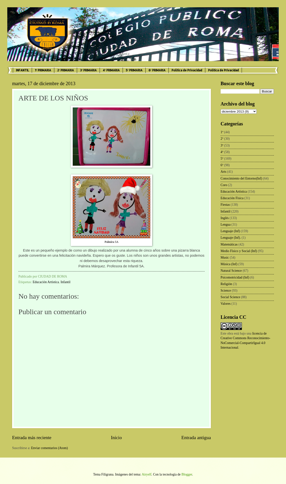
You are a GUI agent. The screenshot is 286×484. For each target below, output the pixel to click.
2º (222, 138)
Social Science (230, 297)
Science (226, 290)
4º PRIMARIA (111, 70)
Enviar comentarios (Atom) (49, 448)
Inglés (225, 218)
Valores (225, 303)
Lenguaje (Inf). (231, 237)
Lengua (225, 224)
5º (222, 158)
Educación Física (232, 198)
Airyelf (146, 474)
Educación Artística (46, 282)
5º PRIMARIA (134, 70)
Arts (223, 171)
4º (222, 152)
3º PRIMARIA (88, 70)
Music (225, 257)
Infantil (66, 282)
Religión (226, 284)
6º (222, 165)
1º (222, 132)
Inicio (116, 437)
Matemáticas (229, 244)
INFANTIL (22, 70)
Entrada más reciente (31, 437)
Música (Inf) (229, 264)
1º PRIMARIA (43, 70)
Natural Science (231, 270)
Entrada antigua (196, 437)
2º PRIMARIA (65, 70)
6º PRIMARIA (157, 70)
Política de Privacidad (187, 70)
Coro (224, 185)
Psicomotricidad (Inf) (235, 277)
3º (222, 145)
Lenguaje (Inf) (230, 231)
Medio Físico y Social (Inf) (239, 251)
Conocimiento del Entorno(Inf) (241, 178)
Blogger (187, 474)
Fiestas (225, 204)
